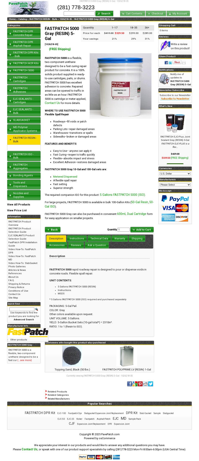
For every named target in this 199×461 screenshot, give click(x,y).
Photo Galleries (17, 266)
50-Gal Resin (139, 202)
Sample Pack (135, 419)
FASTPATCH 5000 (23, 70)
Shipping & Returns (19, 284)
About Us (13, 277)
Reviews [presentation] (76, 245)
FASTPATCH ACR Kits (26, 63)
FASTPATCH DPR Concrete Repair (23, 33)
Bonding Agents (23, 175)
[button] (104, 13)
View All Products (18, 204)
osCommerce (107, 438)
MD (123, 418)
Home (12, 19)
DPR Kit (131, 413)
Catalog (22, 19)
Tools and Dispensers (20, 184)
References (15, 273)
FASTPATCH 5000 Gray (20, 345)
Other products (18, 339)
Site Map (13, 297)
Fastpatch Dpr (75, 413)
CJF (72, 424)
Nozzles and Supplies (20, 195)
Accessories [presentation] (57, 245)
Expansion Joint (121, 424)
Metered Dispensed (65, 176)
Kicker (79, 419)
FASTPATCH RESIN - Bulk (43, 19)
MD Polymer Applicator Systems (25, 129)
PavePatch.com (110, 434)
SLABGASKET (21, 120)
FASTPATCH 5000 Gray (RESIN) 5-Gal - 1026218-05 (108, 376)
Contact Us (52, 103)
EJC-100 (61, 413)
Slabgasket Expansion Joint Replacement (104, 413)
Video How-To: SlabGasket (22, 263)
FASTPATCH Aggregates (20, 166)
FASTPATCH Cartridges (20, 79)
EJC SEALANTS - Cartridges (23, 100)
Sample (157, 413)
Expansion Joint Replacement (91, 424)
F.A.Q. (11, 280)
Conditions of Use (18, 291)
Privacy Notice (16, 287)
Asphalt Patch (103, 419)
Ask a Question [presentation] (97, 245)
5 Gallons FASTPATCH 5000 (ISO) (122, 194)
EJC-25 (70, 419)
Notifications (166, 70)
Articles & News (17, 270)
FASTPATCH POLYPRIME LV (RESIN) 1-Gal (126, 369)
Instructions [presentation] (77, 238)
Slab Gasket (145, 413)
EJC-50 (61, 419)
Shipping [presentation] (137, 238)
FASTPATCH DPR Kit (40, 413)
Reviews (164, 36)
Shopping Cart (167, 25)
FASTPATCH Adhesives (20, 90)
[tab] (56, 238)
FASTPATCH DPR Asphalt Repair (23, 43)
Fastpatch (89, 419)
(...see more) (24, 360)
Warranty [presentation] (119, 238)
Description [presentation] (56, 238)
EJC (116, 419)
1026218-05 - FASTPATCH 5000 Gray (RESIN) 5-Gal (86, 19)
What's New (165, 106)
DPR (110, 424)
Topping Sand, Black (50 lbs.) (72, 369)
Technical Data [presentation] (99, 238)
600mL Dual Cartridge (131, 214)
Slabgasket (168, 413)
